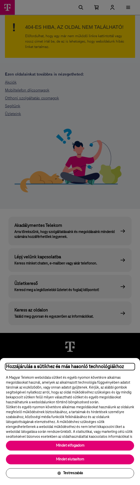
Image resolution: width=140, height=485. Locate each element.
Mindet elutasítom (70, 459)
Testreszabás (70, 473)
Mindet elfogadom (70, 446)
